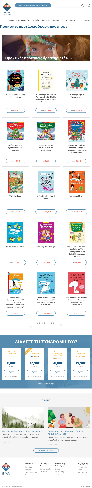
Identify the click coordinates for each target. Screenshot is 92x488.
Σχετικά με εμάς (45, 469)
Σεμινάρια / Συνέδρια (50, 20)
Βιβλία (36, 20)
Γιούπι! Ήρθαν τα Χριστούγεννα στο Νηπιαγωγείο (46, 147)
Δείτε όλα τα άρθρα (46, 450)
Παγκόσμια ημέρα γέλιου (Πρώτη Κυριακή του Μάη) (65, 432)
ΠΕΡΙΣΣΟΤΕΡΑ (6, 442)
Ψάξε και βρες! (15, 196)
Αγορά (11, 372)
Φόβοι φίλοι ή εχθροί (15, 247)
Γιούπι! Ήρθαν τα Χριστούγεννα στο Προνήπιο (15, 147)
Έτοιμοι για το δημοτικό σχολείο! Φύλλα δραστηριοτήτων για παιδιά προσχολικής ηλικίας (76, 251)
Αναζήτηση (82, 5)
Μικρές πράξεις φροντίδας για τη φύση (22, 431)
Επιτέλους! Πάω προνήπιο (46, 247)
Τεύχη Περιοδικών (70, 20)
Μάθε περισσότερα (46, 384)
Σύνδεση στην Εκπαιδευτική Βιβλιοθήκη (33, 5)
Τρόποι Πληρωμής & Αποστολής (82, 472)
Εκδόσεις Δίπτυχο (31, 472)
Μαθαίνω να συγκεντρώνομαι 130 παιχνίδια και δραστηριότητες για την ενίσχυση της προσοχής (15, 302)
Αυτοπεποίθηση (76, 196)
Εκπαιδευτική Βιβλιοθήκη (19, 20)
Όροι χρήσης (82, 467)
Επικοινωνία (44, 472)
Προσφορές (85, 20)
